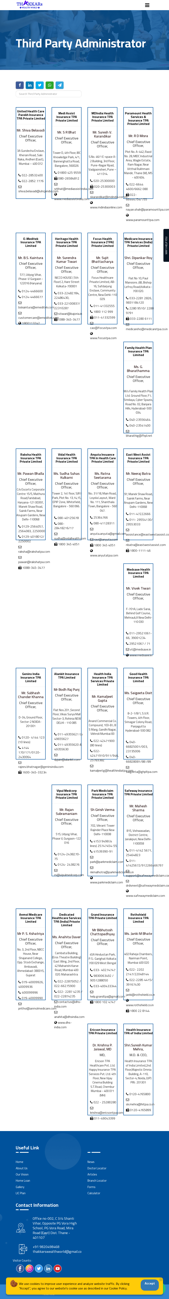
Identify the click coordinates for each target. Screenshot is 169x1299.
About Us (22, 1168)
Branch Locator (97, 1180)
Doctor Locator (96, 1168)
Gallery (20, 1187)
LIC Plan (21, 1193)
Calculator (93, 1193)
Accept (150, 1283)
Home (19, 1162)
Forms (91, 1187)
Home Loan (23, 1180)
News (90, 1162)
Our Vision (22, 1174)
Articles (92, 1174)
